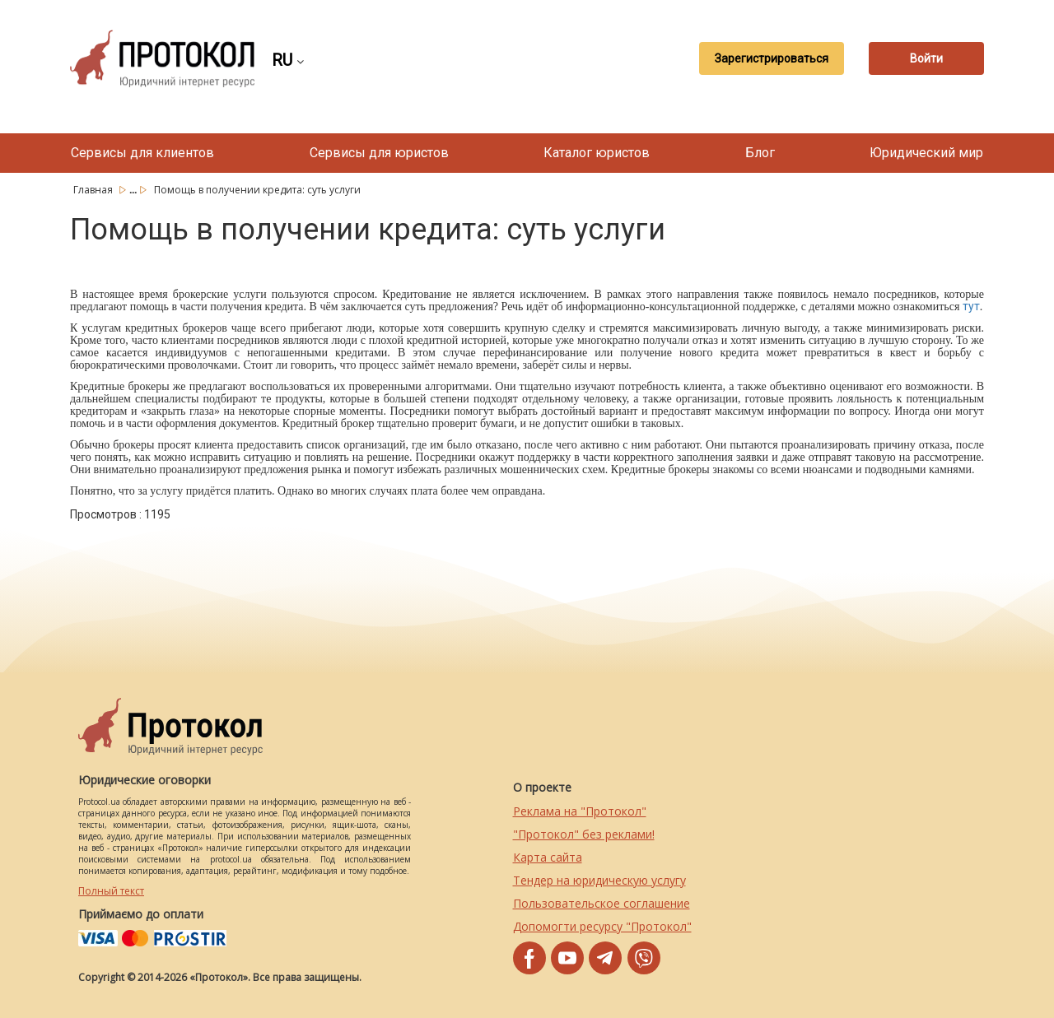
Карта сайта (547, 857)
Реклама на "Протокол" (579, 811)
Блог (760, 152)
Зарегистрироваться (771, 58)
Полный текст (111, 891)
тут (971, 306)
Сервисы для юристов (379, 152)
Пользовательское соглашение (601, 903)
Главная (94, 190)
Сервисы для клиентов (142, 152)
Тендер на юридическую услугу (599, 880)
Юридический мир (926, 152)
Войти (926, 58)
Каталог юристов (596, 152)
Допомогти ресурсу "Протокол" (602, 926)
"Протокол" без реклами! (584, 834)
